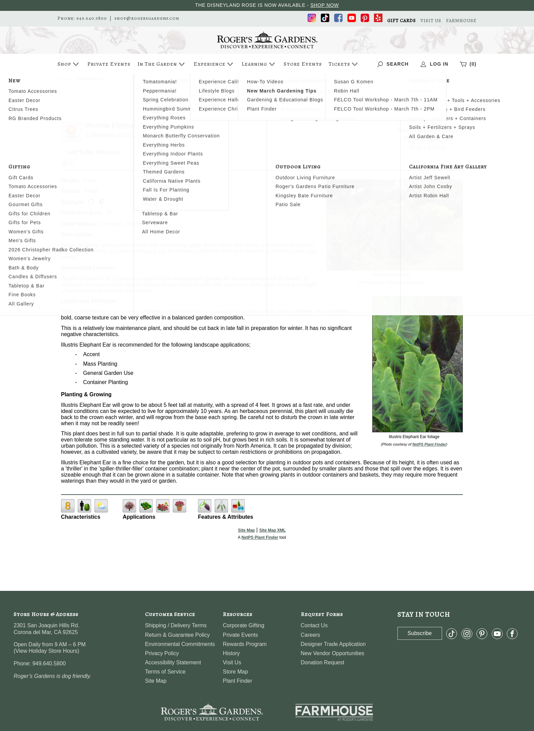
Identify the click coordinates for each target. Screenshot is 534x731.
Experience (214, 64)
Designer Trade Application (333, 644)
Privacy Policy (162, 653)
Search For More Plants (427, 130)
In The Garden (161, 64)
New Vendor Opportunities (332, 653)
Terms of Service (165, 672)
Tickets (344, 64)
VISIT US (431, 20)
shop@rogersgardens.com (146, 18)
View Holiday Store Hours (46, 651)
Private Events (108, 64)
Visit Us (232, 662)
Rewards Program (245, 644)
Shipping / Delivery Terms (176, 625)
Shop (69, 64)
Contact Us (314, 625)
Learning (259, 64)
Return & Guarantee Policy (177, 635)
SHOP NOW (324, 5)
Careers (310, 635)
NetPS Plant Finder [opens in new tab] (259, 537)
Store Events (303, 64)
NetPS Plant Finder (406, 282)
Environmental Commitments (180, 644)
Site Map (246, 530)
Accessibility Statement (173, 662)
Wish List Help (428, 147)
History (231, 653)
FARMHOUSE (461, 20)
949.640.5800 (91, 18)
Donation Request (322, 662)
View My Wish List (428, 139)
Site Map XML (272, 530)
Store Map (235, 672)
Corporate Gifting (243, 625)
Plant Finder (237, 681)
